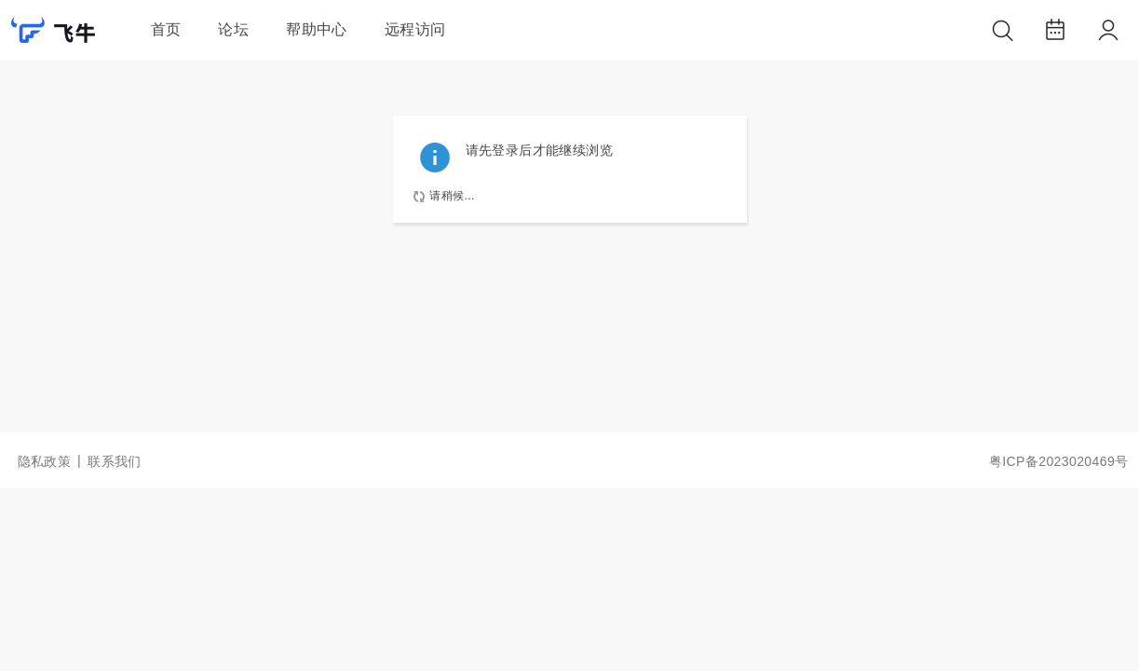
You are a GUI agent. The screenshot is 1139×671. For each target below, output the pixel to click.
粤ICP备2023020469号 (1059, 461)
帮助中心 (316, 29)
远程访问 (415, 29)
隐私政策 (45, 461)
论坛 (233, 29)
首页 (166, 29)
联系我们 (115, 461)
